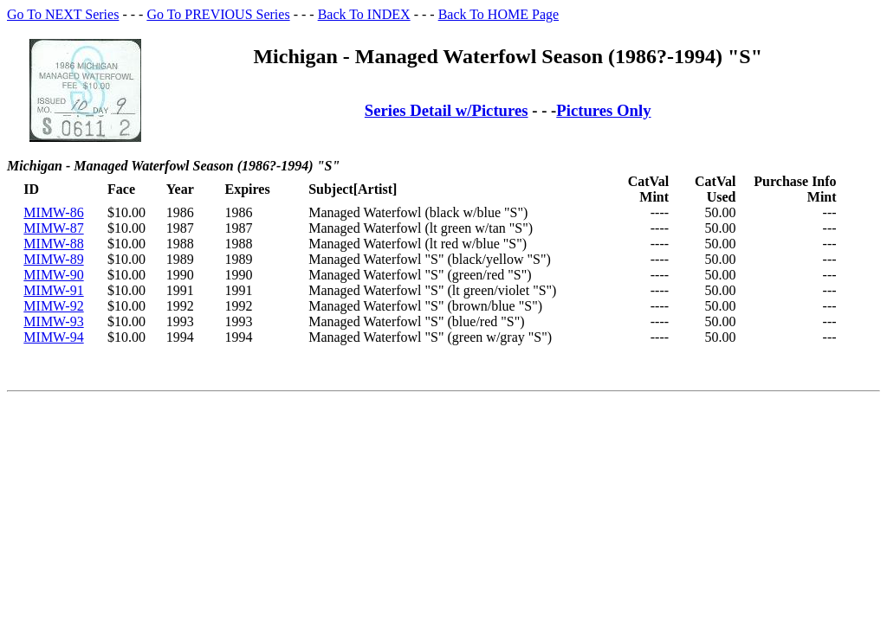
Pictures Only (603, 110)
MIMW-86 (53, 212)
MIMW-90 (53, 274)
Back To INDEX (364, 14)
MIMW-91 (53, 290)
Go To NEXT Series (63, 14)
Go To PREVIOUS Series (217, 14)
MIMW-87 (53, 228)
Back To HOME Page (498, 14)
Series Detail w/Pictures (446, 110)
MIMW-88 (53, 243)
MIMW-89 (53, 259)
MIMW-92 (53, 306)
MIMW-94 (53, 337)
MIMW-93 (53, 321)
